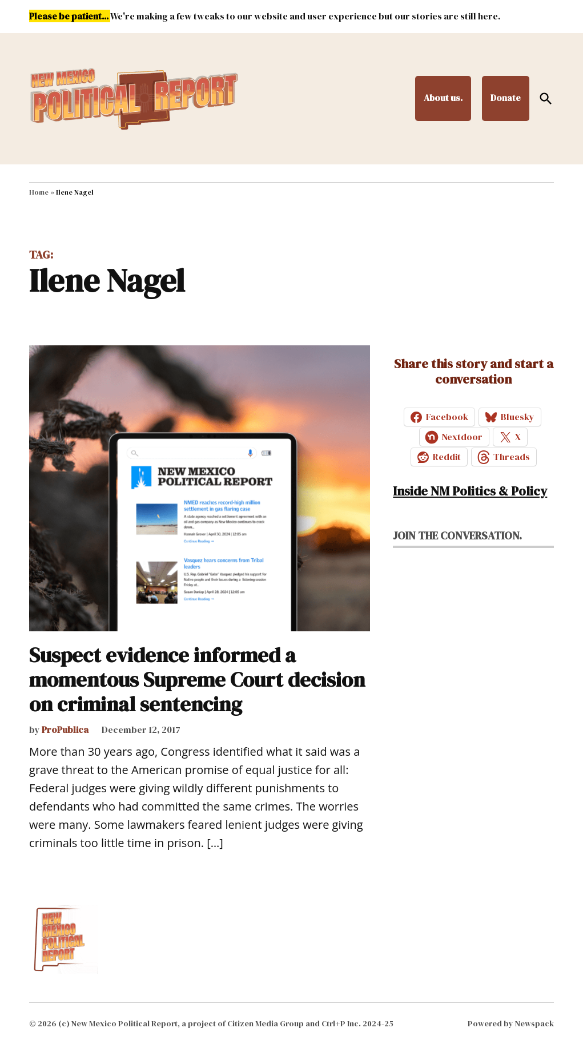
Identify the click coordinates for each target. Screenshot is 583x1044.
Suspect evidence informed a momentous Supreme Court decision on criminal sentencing (197, 679)
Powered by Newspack (511, 1023)
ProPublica (65, 729)
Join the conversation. (457, 535)
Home (39, 192)
